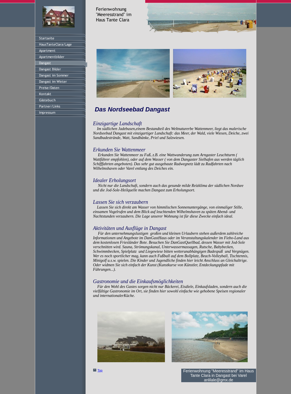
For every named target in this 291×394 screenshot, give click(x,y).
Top (100, 370)
